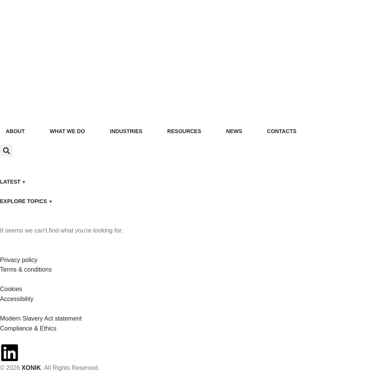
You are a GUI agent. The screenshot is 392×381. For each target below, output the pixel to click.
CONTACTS (282, 131)
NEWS (234, 131)
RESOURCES (184, 131)
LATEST (10, 181)
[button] (6, 151)
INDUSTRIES (126, 131)
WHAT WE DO (67, 131)
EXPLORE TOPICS (23, 201)
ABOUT (15, 131)
